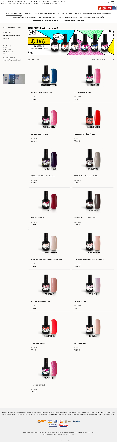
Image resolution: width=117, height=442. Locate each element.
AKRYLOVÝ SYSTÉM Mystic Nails (24, 17)
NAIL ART (28, 13)
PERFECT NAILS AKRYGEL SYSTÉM (45, 21)
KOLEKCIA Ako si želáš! (11, 35)
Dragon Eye (7, 32)
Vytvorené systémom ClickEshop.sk (58, 441)
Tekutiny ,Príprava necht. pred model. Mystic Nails (93, 13)
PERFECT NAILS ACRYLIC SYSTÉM (92, 17)
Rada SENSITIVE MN (68, 21)
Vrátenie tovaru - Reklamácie (50, 3)
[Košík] (112, 2)
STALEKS (80, 21)
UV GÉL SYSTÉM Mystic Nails (44, 13)
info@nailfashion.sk (49, 434)
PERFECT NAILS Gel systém (67, 17)
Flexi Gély (6, 39)
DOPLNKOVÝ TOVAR (65, 13)
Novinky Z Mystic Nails (47, 17)
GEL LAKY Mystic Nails (14, 13)
